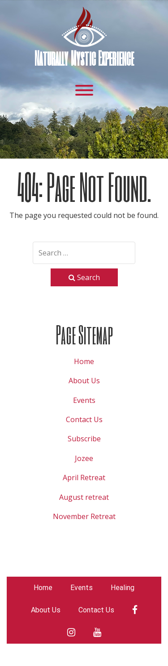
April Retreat (84, 477)
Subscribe (84, 439)
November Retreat (84, 516)
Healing (122, 587)
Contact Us (84, 419)
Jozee (84, 458)
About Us (84, 380)
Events (84, 400)
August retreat (84, 497)
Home (84, 361)
